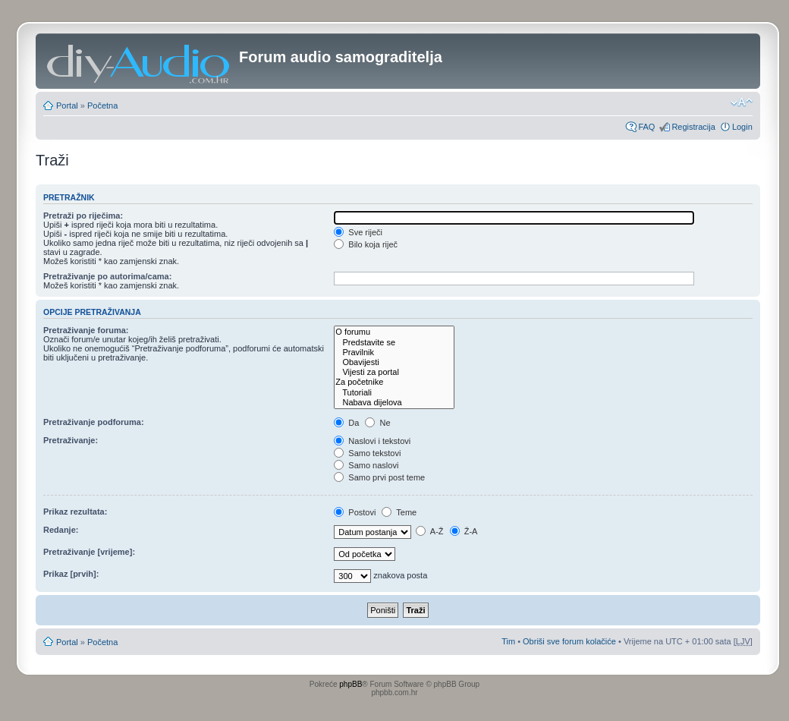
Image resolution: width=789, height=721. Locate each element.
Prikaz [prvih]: (71, 573)
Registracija (693, 126)
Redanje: (60, 529)
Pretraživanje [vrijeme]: (89, 551)
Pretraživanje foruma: (85, 330)
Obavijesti (394, 362)
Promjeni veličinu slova (742, 102)
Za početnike (394, 382)
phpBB (350, 684)
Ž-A (464, 531)
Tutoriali (394, 393)
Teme (399, 512)
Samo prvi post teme (379, 477)
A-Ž (429, 531)
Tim (508, 641)
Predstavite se (394, 343)
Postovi (355, 512)
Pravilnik (394, 352)
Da (346, 422)
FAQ (646, 126)
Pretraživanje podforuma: (93, 422)
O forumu (394, 332)
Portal (67, 105)
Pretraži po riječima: (83, 215)
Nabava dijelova (394, 403)
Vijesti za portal (394, 372)
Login (742, 126)
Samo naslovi (366, 465)
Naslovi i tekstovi (372, 441)
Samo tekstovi (367, 453)
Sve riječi (358, 232)
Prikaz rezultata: (75, 511)
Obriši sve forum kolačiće (569, 641)
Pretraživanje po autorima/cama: (107, 276)
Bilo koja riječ (366, 244)
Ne (377, 422)
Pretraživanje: (70, 440)
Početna (102, 105)
